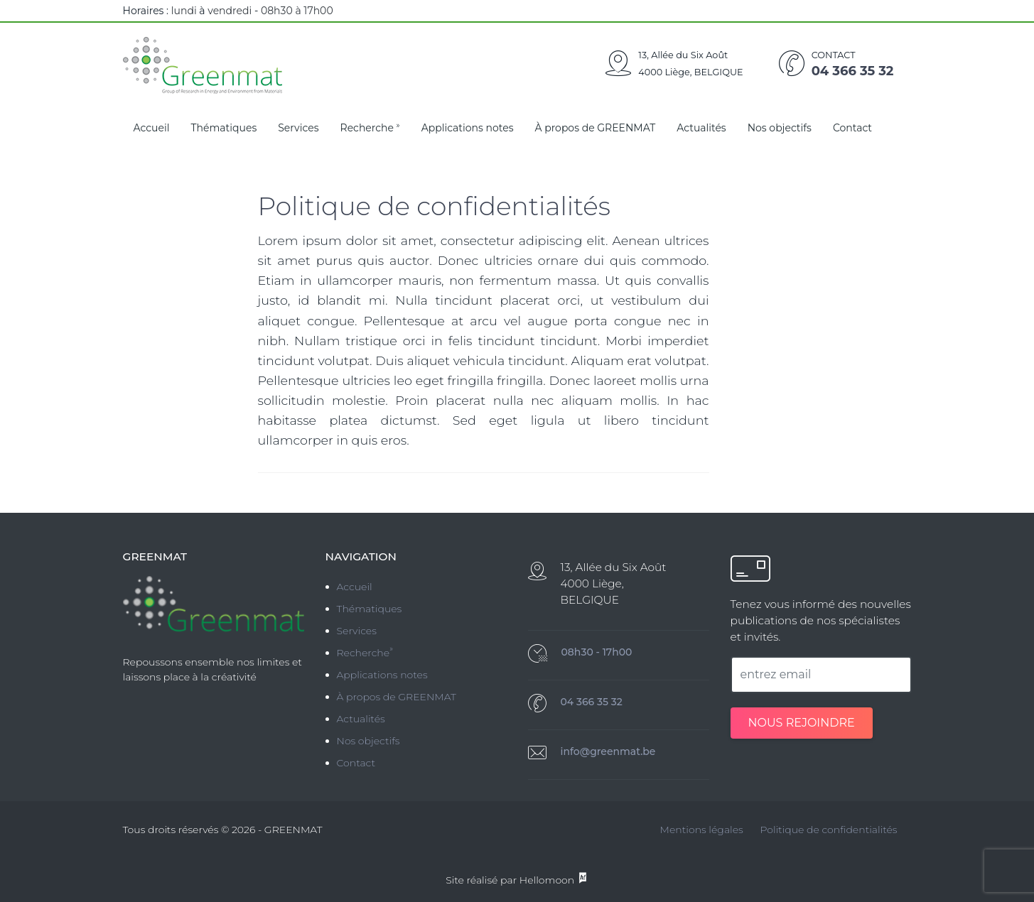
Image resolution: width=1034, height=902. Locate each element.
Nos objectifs (780, 127)
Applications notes (467, 127)
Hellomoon (553, 880)
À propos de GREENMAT (594, 127)
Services (298, 127)
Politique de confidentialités (828, 829)
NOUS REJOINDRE (801, 722)
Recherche (370, 127)
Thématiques (224, 127)
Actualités (701, 127)
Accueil (152, 127)
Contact (852, 127)
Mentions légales (701, 829)
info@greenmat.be (608, 751)
